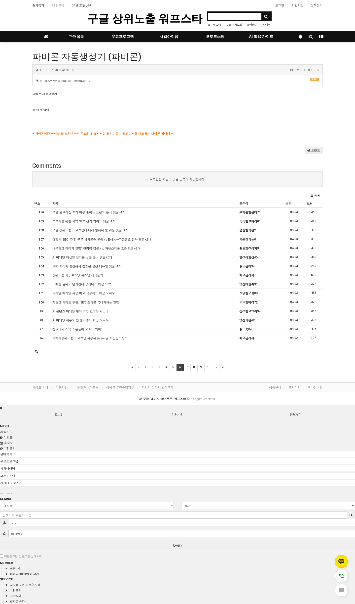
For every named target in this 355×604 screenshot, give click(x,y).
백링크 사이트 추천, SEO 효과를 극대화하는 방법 (85, 302)
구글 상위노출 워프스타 (144, 18)
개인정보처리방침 (87, 387)
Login (177, 545)
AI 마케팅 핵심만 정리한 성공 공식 (82, 257)
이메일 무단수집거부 (120, 387)
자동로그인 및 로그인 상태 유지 (21, 556)
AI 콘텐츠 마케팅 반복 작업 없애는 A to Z (80, 311)
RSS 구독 (58, 5)
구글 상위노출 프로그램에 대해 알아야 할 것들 (90, 230)
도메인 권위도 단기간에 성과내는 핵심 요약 (81, 284)
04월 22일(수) (81, 5)
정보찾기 (317, 5)
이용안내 (275, 387)
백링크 (266, 24)
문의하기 (294, 387)
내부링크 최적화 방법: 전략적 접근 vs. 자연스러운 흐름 (96, 248)
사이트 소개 (40, 387)
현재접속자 (17, 601)
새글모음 (16, 596)
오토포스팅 (215, 36)
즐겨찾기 (38, 5)
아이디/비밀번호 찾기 (24, 574)
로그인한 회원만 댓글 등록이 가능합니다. (178, 179)
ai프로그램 (214, 24)
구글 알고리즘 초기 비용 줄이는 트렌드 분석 (88, 212)
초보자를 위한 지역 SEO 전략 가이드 (83, 221)
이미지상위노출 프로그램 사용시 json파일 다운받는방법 (90, 338)
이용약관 (62, 387)
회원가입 (297, 5)
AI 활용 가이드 (261, 36)
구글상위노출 (234, 24)
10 (209, 367)
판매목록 (76, 36)
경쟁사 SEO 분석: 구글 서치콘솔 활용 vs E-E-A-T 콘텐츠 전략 (101, 239)
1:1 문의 (15, 590)
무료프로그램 (122, 36)
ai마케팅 (252, 24)
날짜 (288, 203)
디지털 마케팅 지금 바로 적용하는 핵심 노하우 (83, 293)
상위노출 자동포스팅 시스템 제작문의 (77, 275)
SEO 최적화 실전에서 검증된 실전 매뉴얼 (86, 266)
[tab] (177, 454)
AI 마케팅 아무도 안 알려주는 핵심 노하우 (80, 320)
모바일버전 (315, 387)
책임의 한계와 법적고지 (157, 387)
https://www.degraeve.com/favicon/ (177, 80)
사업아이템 (169, 36)
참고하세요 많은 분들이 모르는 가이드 (78, 329)
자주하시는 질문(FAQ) (25, 585)
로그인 (279, 5)
